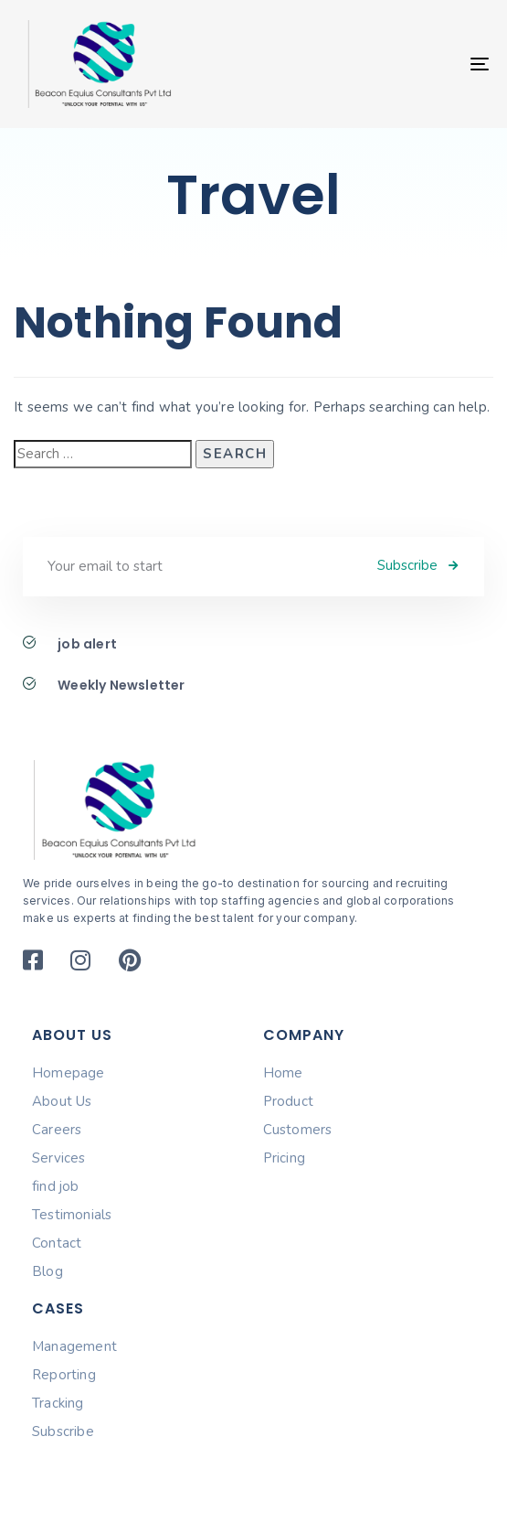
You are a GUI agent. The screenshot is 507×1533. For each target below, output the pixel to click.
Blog (47, 1271)
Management (74, 1346)
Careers (56, 1129)
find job (55, 1186)
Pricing (284, 1158)
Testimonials (71, 1215)
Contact (56, 1243)
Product (288, 1101)
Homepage (68, 1073)
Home (283, 1073)
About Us (62, 1101)
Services (59, 1158)
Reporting (64, 1375)
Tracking (58, 1403)
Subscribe (63, 1431)
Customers (298, 1129)
